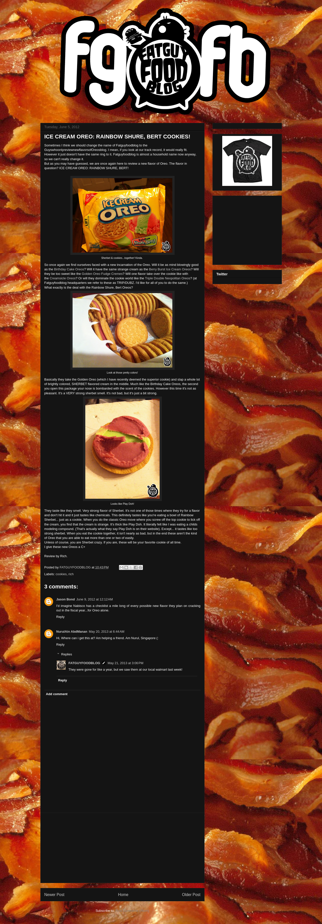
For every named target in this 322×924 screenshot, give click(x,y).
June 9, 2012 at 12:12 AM (94, 599)
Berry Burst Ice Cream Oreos (170, 269)
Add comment (57, 694)
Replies (66, 654)
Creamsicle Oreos (63, 278)
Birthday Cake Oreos (69, 269)
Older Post (191, 895)
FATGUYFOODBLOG (76, 567)
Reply (60, 617)
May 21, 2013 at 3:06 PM (125, 663)
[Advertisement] (122, 848)
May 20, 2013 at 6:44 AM (106, 631)
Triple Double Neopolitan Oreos (167, 278)
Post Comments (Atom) (132, 911)
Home (123, 895)
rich (71, 574)
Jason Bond (65, 599)
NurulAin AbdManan (71, 631)
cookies (61, 574)
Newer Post (54, 895)
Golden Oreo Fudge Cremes (102, 274)
